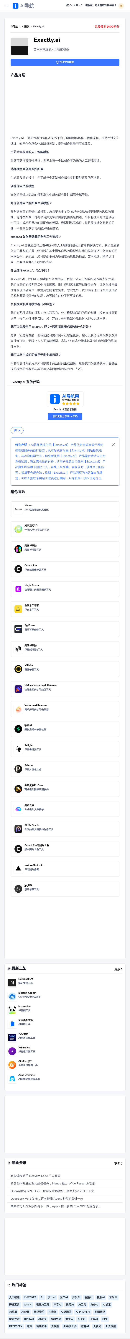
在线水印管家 (31, 605)
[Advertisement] (70, 107)
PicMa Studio (32, 825)
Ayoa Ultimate (26, 1075)
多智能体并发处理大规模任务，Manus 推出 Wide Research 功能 (53, 1184)
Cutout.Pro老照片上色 (36, 845)
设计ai (17, 430)
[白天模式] (121, 6)
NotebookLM (25, 979)
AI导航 (14, 26)
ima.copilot (24, 1006)
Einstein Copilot (27, 993)
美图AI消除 (30, 545)
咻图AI (28, 725)
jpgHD (28, 885)
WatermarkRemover (35, 705)
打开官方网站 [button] (65, 62)
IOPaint (28, 665)
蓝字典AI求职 (25, 1020)
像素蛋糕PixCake (33, 785)
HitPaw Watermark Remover (40, 685)
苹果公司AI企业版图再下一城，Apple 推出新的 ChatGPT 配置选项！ (56, 1206)
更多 (118, 969)
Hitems (28, 505)
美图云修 (29, 805)
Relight (28, 745)
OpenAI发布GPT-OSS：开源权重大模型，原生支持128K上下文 (52, 1191)
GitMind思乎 (25, 1061)
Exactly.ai (47, 40)
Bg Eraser (30, 625)
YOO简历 (23, 1034)
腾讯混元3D (30, 525)
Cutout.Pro (30, 565)
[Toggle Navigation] (6, 6)
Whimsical (24, 1047)
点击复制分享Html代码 (64, 416)
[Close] (113, 445)
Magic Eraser (31, 585)
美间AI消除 (30, 645)
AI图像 (25, 26)
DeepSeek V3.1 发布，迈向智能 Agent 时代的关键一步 (47, 1199)
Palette (28, 765)
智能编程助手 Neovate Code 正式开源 (35, 1176)
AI (22, 138)
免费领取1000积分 (107, 27)
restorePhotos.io (33, 865)
